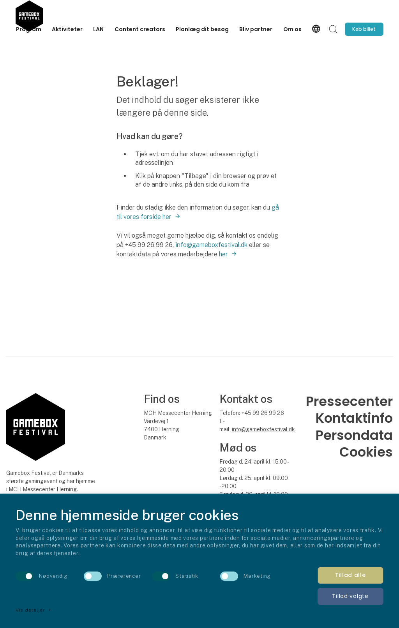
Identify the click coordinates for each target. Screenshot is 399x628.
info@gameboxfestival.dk (211, 245)
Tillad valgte (350, 596)
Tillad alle (350, 575)
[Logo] (29, 13)
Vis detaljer (34, 610)
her (223, 254)
